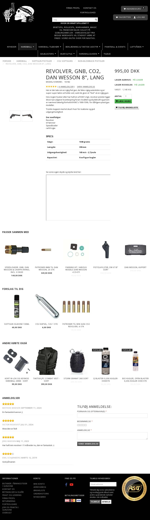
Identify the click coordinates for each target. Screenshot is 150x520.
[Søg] (96, 19)
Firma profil (73, 8)
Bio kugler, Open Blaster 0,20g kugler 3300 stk (135, 379)
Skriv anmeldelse (86, 86)
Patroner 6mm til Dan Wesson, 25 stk (46, 268)
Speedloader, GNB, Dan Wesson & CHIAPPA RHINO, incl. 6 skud (17, 269)
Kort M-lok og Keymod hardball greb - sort (17, 379)
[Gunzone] (18, 11)
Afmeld (106, 502)
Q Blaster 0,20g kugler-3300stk (105, 379)
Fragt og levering (12, 495)
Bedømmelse (84, 421)
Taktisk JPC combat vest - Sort (46, 379)
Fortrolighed (88, 12)
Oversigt (7, 512)
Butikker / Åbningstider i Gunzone (14, 484)
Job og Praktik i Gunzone (10, 508)
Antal (118, 96)
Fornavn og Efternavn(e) (91, 411)
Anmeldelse (83, 430)
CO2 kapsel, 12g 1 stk (46, 324)
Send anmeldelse (88, 443)
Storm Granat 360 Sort (76, 378)
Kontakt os (89, 8)
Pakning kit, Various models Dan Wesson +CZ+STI (76, 269)
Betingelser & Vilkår (13, 492)
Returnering (8, 501)
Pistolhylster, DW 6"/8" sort (105, 268)
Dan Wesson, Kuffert (135, 267)
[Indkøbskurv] (134, 8)
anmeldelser (66, 86)
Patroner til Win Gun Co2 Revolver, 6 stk (76, 325)
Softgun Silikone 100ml (16, 324)
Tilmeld (95, 502)
